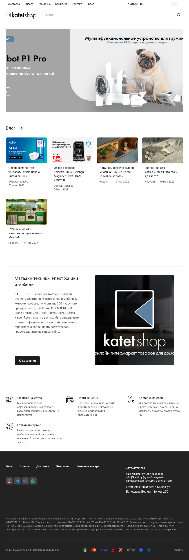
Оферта (178, 549)
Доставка (42, 466)
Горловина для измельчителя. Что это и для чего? (161, 172)
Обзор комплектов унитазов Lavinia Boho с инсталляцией (24, 172)
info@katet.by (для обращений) (145, 477)
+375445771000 (133, 4)
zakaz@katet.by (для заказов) (144, 473)
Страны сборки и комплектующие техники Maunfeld (25, 233)
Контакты (62, 466)
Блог (9, 466)
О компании (27, 361)
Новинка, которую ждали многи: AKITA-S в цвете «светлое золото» (116, 172)
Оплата (24, 466)
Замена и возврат (89, 466)
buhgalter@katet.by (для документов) (149, 480)
